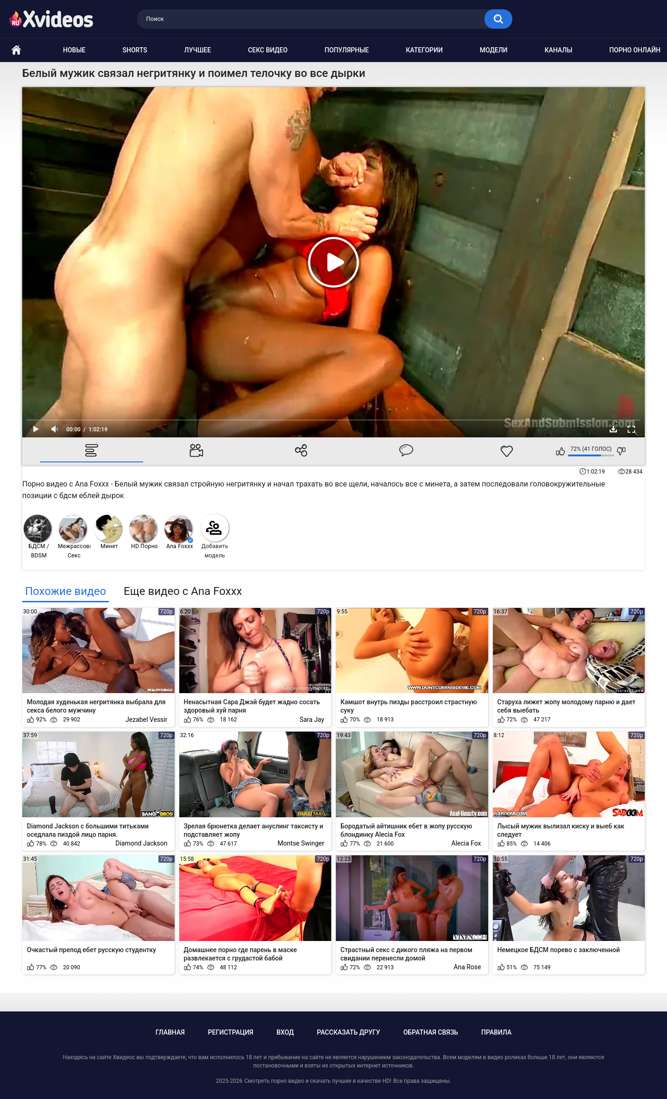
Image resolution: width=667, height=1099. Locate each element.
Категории (424, 50)
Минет (108, 532)
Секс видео (267, 50)
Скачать (613, 429)
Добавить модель (215, 536)
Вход (285, 1032)
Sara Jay (312, 719)
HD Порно (143, 532)
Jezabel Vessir (147, 719)
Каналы (559, 50)
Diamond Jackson (141, 843)
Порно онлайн (635, 50)
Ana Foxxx (178, 532)
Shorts (135, 50)
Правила (496, 1032)
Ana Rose (467, 967)
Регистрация (230, 1032)
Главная (170, 1032)
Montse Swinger (300, 843)
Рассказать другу (348, 1032)
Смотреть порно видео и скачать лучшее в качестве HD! (317, 1081)
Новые (74, 50)
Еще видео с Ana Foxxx (183, 591)
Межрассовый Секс (74, 537)
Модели (494, 50)
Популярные (347, 50)
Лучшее (197, 50)
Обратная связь (430, 1032)
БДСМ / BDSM (37, 537)
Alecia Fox (466, 843)
